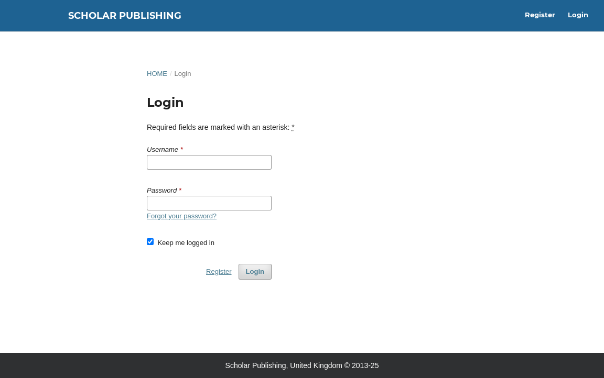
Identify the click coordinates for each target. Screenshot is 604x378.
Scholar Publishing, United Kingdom (283, 365)
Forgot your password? (182, 216)
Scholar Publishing (124, 15)
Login (578, 14)
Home (157, 73)
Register (540, 14)
